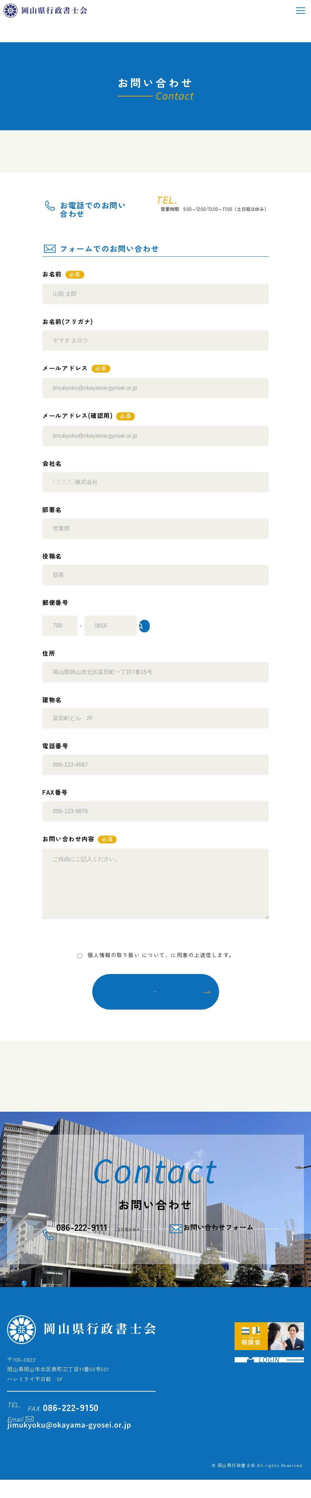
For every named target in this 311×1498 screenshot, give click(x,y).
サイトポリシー (241, 1454)
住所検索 (179, 621)
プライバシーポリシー (171, 951)
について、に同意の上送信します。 (155, 951)
